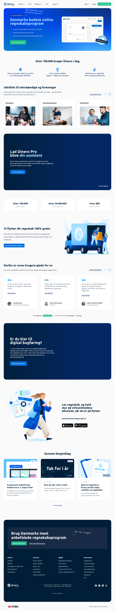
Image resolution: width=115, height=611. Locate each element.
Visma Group (93, 606)
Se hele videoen (103, 186)
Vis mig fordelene (17, 172)
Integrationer (88, 561)
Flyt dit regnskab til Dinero (14, 245)
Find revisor (62, 564)
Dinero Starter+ (38, 564)
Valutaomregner (89, 564)
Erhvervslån (37, 572)
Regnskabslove (63, 566)
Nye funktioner (12, 569)
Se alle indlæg (57, 505)
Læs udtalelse (12, 293)
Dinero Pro (36, 566)
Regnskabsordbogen (65, 561)
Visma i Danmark (102, 606)
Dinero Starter (37, 561)
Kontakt (10, 561)
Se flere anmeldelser (95, 269)
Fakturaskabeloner (39, 575)
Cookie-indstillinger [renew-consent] (57, 593)
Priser (29, 4)
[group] (20, 113)
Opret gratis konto (18, 42)
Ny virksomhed (89, 566)
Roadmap (87, 575)
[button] (109, 94)
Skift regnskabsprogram (37, 543)
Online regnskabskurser (66, 572)
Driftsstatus (11, 572)
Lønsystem (36, 569)
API (85, 578)
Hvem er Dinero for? (65, 569)
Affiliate (10, 564)
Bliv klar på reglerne (18, 363)
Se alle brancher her (95, 94)
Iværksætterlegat (89, 569)
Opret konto (104, 4)
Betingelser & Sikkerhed (15, 566)
